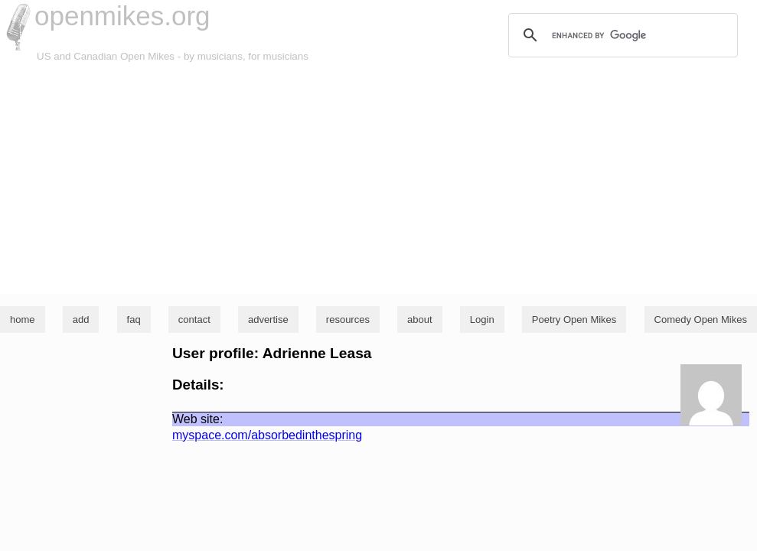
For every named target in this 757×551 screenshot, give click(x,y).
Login (482, 319)
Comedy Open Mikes (700, 319)
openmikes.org (122, 16)
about (419, 319)
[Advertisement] (378, 179)
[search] (621, 35)
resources (348, 319)
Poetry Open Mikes (574, 319)
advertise (268, 319)
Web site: (197, 418)
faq (134, 319)
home (22, 319)
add (81, 319)
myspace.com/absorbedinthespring (267, 435)
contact (194, 319)
